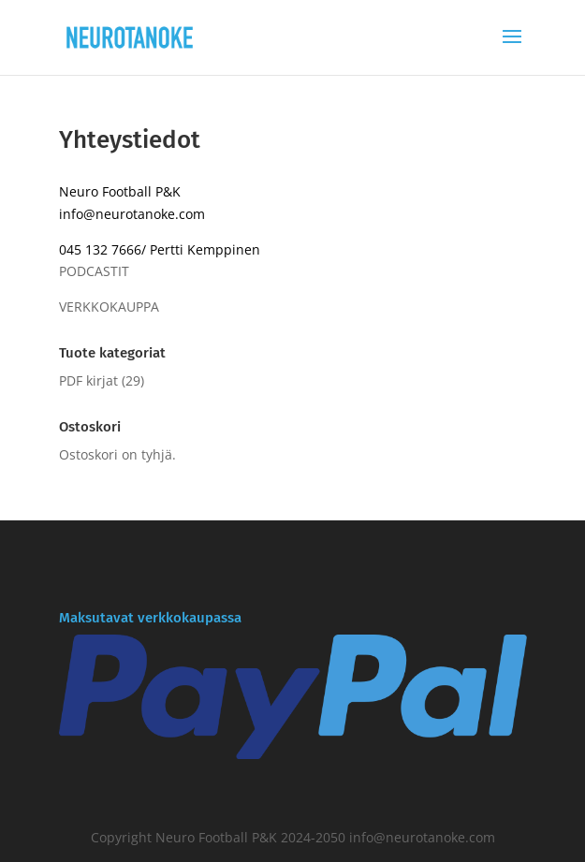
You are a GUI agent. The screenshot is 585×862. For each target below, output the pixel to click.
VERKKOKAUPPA (109, 306)
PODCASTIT (94, 271)
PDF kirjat (88, 380)
